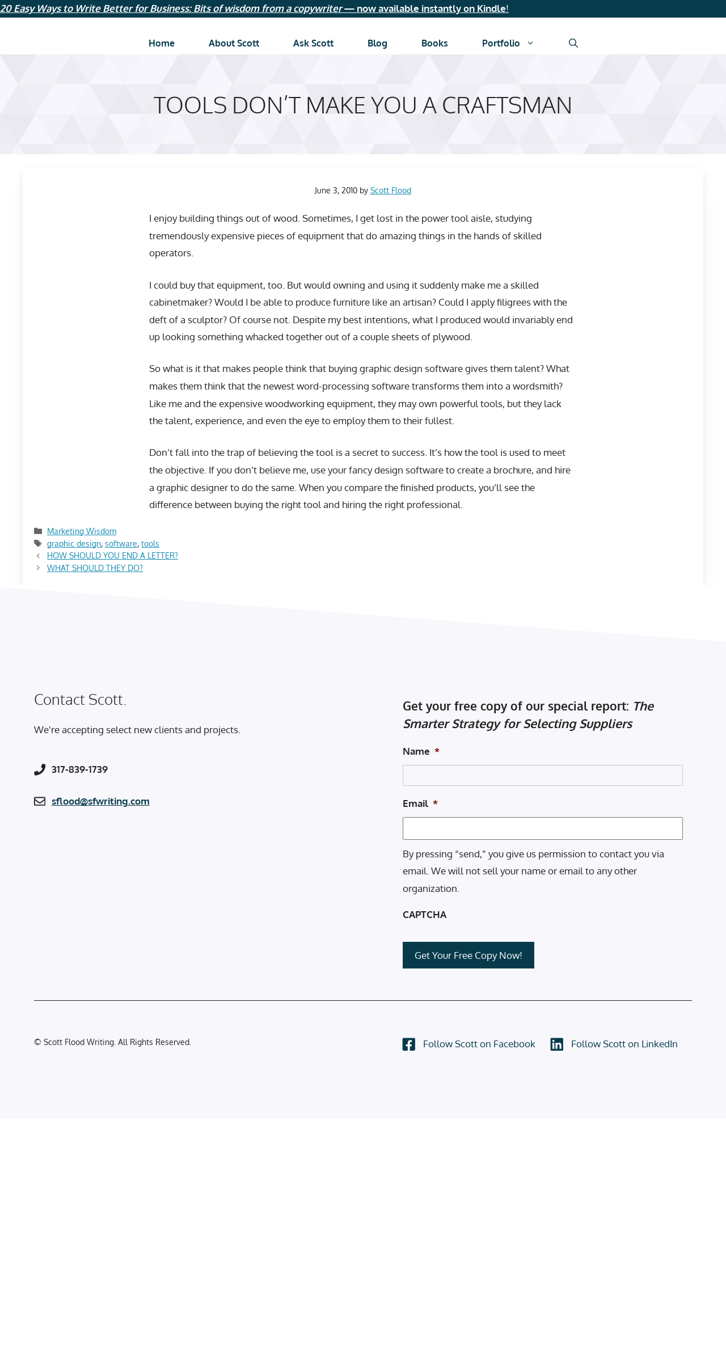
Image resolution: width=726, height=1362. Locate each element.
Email (420, 803)
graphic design (74, 543)
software (121, 543)
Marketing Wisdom (81, 531)
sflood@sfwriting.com (101, 801)
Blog (377, 43)
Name (421, 751)
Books (434, 43)
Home (162, 43)
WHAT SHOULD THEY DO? (95, 567)
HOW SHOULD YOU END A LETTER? (112, 555)
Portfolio (517, 43)
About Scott (234, 43)
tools (150, 543)
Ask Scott (313, 43)
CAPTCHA (424, 914)
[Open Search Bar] (573, 43)
